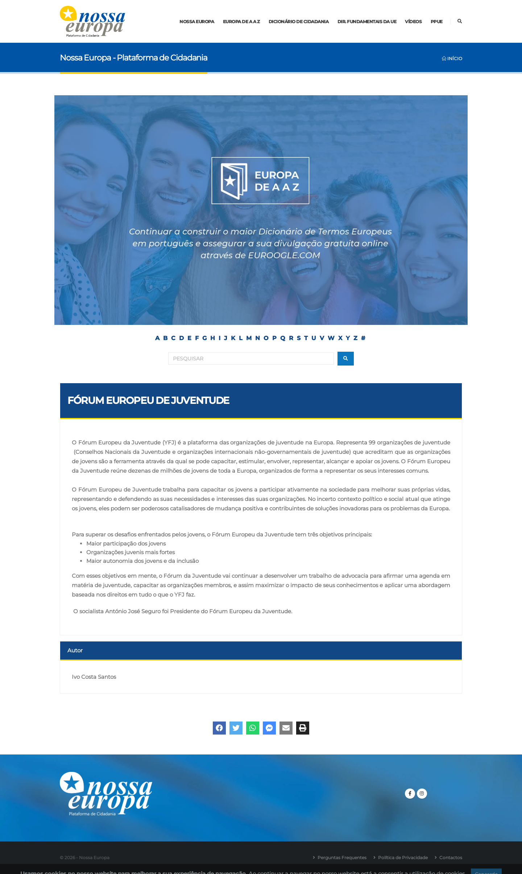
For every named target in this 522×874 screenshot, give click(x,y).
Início (452, 58)
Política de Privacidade (403, 857)
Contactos (450, 857)
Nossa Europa (196, 21)
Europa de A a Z (241, 21)
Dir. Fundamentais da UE (367, 21)
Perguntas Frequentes (342, 857)
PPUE (437, 21)
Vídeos (413, 21)
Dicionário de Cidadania (299, 21)
